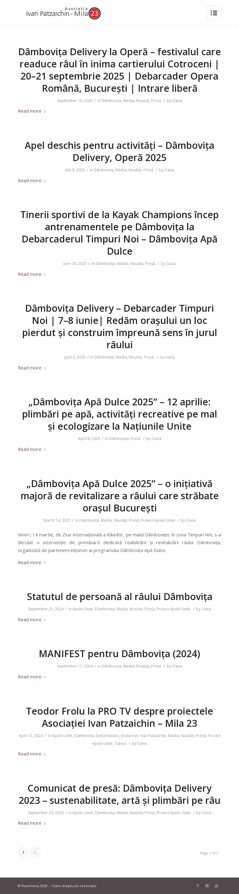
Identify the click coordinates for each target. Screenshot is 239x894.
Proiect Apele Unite (158, 520)
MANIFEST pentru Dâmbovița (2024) (119, 653)
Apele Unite (82, 609)
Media (128, 100)
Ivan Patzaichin (153, 735)
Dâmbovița (111, 100)
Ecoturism (129, 735)
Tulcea (120, 743)
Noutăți (142, 100)
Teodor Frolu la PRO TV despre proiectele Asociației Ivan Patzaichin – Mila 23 (119, 717)
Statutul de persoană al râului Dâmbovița (119, 596)
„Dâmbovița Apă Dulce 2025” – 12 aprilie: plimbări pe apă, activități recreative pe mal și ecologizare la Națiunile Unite (119, 413)
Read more (33, 111)
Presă (156, 100)
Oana (177, 100)
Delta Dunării (107, 735)
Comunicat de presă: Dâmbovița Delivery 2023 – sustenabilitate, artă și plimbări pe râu (120, 794)
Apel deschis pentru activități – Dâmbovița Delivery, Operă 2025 (119, 151)
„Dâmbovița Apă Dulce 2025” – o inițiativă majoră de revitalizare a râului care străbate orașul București (120, 495)
